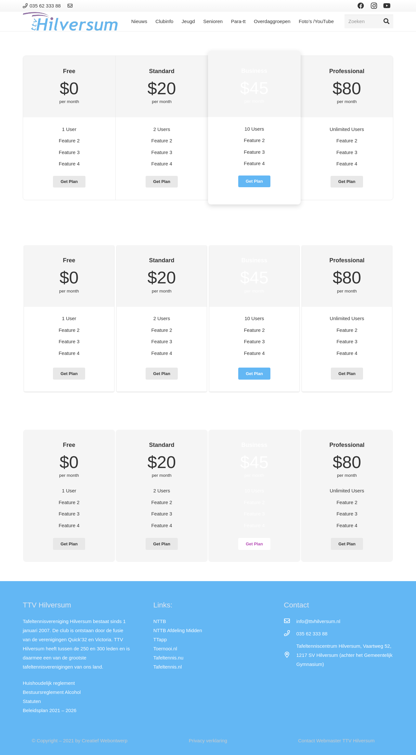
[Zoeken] (368, 21)
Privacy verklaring (208, 740)
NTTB (159, 621)
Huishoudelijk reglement (49, 683)
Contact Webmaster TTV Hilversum (336, 740)
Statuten (32, 701)
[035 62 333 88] (290, 633)
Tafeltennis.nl (167, 667)
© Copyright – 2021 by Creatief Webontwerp (79, 740)
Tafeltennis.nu (168, 657)
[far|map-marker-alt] (290, 655)
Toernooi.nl (165, 648)
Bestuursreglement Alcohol (52, 692)
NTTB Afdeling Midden (177, 630)
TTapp (160, 639)
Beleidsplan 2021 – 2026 (49, 710)
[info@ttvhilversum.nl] (290, 621)
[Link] (71, 5)
